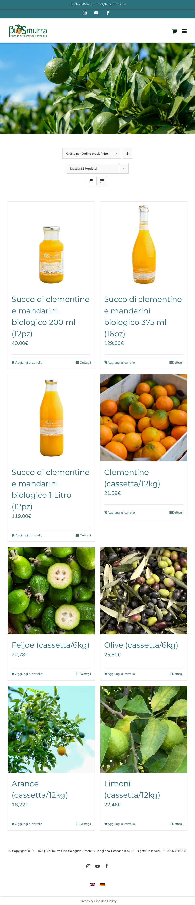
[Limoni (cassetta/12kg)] (143, 729)
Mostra (83, 168)
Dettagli (85, 362)
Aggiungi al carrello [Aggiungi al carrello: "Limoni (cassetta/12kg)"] (121, 824)
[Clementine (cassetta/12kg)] (143, 417)
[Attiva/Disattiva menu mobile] (184, 31)
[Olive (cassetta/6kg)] (143, 590)
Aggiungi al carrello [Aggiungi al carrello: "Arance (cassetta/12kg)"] (28, 824)
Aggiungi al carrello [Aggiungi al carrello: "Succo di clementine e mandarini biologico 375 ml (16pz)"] (121, 362)
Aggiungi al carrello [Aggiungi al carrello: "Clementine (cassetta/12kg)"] (121, 512)
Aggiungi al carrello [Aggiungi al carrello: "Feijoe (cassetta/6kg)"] (28, 674)
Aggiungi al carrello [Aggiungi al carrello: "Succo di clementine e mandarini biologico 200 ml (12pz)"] (28, 362)
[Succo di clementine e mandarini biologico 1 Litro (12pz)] (51, 417)
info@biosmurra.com (111, 4)
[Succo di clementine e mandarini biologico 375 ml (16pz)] (143, 245)
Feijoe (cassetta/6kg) (51, 645)
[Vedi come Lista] (102, 181)
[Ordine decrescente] (128, 153)
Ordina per (87, 153)
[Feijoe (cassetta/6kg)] (51, 590)
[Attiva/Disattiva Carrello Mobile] (174, 31)
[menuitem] (93, 884)
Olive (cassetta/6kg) (141, 645)
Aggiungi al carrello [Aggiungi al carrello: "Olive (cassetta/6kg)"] (121, 674)
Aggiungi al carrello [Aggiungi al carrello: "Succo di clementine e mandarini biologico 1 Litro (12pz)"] (28, 535)
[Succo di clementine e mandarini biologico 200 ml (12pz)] (51, 245)
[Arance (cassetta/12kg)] (51, 729)
